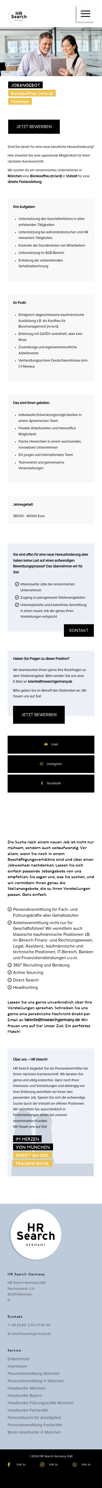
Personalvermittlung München (34, 1374)
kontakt (78, 630)
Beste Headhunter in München (34, 1432)
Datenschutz (18, 1359)
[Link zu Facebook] (18, 1465)
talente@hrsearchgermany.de (50, 682)
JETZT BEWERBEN (34, 127)
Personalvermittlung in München (36, 1381)
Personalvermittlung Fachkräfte (35, 1425)
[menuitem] (85, 13)
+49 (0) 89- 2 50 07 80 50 (30, 1325)
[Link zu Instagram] (51, 764)
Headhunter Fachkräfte (28, 1410)
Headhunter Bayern (25, 1396)
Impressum (17, 1366)
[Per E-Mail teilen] (51, 744)
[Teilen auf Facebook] (51, 783)
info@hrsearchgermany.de (31, 1334)
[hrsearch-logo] (42, 16)
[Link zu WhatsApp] (83, 1465)
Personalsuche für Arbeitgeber (34, 1418)
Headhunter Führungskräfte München (40, 1403)
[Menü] (85, 13)
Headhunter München (27, 1388)
